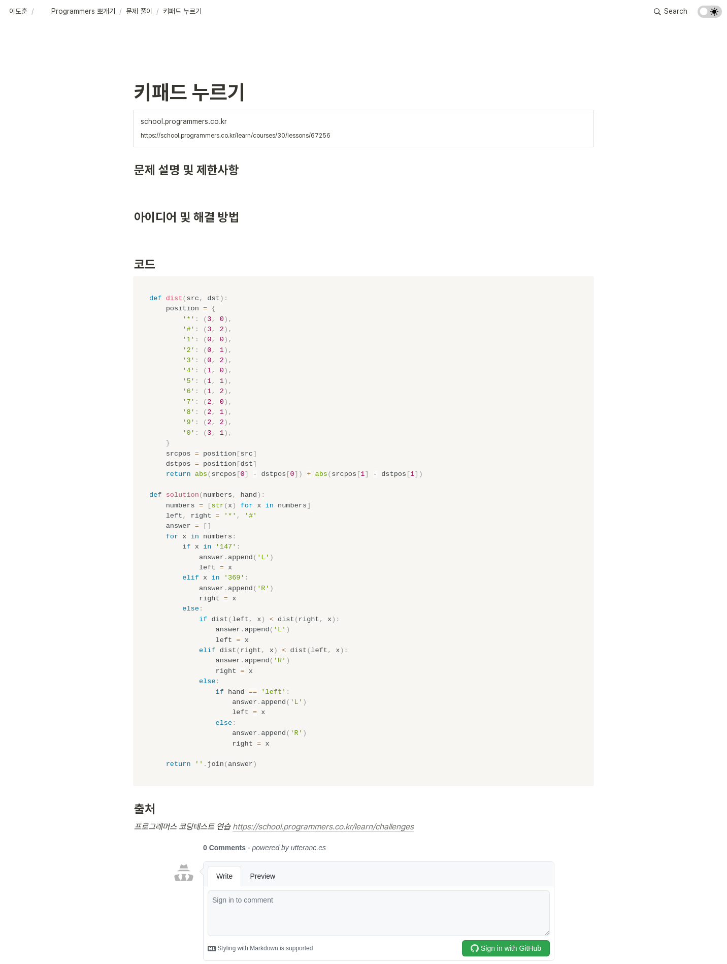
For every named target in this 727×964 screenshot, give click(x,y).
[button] (18, 12)
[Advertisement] (363, 937)
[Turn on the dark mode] (710, 15)
